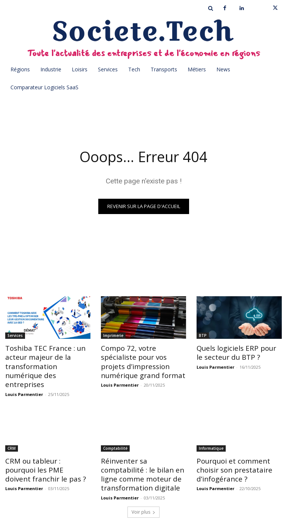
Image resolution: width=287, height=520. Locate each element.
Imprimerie (113, 335)
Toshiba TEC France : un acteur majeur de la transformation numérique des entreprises (45, 360)
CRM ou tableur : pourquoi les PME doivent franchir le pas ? (44, 456)
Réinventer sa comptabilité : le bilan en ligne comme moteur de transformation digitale (142, 460)
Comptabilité (115, 436)
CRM (11, 436)
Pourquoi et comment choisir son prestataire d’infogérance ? (230, 456)
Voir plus (143, 496)
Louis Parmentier (24, 382)
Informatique (211, 436)
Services (15, 335)
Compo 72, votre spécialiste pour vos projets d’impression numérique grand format (141, 360)
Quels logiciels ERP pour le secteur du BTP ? (236, 351)
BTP (203, 335)
